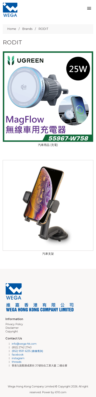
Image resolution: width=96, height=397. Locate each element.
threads (16, 362)
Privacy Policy (14, 324)
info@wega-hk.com (24, 343)
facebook (18, 354)
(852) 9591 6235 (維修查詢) (27, 351)
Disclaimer (12, 327)
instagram (18, 358)
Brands (27, 29)
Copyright (11, 331)
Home (11, 29)
